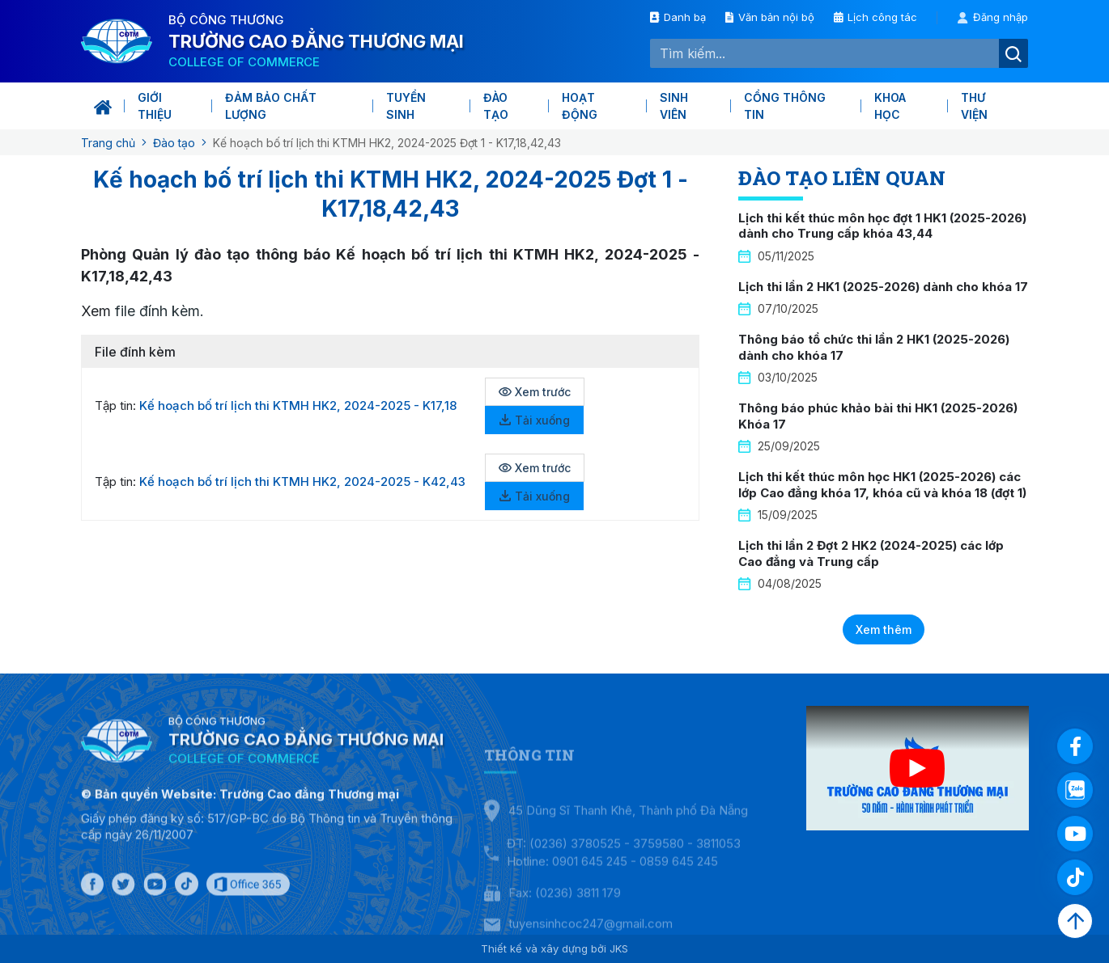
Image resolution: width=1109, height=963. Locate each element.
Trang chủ (108, 143)
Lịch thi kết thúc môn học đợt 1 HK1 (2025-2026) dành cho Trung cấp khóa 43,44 (882, 226)
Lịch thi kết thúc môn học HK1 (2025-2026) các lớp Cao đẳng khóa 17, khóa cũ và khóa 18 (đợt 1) (882, 485)
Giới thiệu (155, 106)
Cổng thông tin (785, 106)
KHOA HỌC (890, 106)
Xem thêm (883, 629)
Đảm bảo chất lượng (271, 106)
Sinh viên (674, 106)
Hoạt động (579, 106)
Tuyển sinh (406, 106)
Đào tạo (495, 106)
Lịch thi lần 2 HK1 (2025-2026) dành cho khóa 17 (883, 286)
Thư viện (974, 106)
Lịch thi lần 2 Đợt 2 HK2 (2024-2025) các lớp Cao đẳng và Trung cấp (871, 553)
